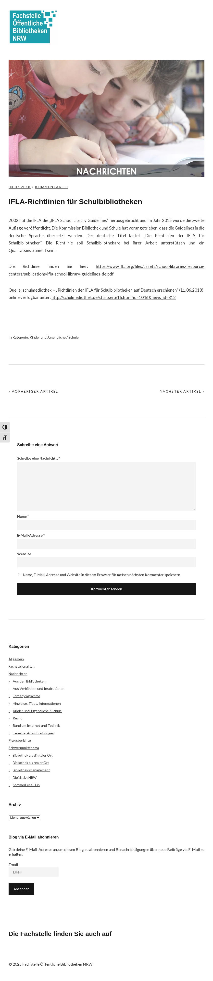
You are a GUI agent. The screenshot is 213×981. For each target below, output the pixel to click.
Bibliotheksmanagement (31, 770)
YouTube (54, 954)
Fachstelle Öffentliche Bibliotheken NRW (33, 27)
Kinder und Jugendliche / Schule (54, 337)
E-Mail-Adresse (31, 535)
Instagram (41, 954)
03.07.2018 (20, 187)
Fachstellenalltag (22, 666)
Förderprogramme (26, 696)
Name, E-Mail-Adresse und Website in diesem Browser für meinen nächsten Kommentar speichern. (102, 575)
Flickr (28, 954)
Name (23, 516)
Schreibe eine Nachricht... (38, 458)
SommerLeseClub (26, 785)
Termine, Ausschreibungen (33, 733)
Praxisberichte (20, 740)
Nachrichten (18, 674)
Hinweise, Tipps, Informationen (37, 703)
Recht (17, 718)
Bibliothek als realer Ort (31, 763)
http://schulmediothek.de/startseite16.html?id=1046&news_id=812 (113, 297)
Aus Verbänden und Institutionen (38, 688)
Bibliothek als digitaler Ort (33, 755)
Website (24, 554)
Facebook (15, 954)
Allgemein (16, 659)
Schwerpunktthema (24, 748)
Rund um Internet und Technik (36, 725)
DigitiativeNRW (25, 777)
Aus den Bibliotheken (29, 681)
